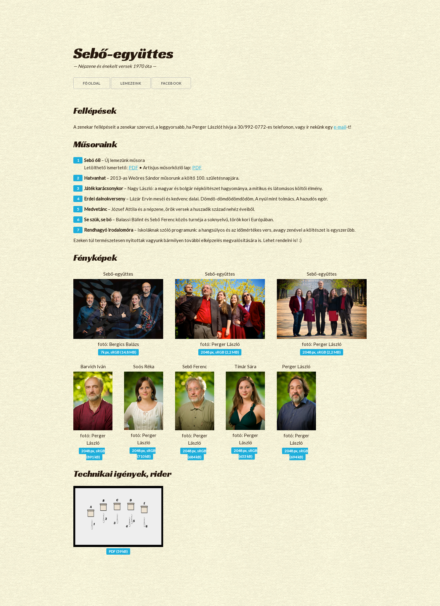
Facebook (171, 83)
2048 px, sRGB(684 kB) (194, 454)
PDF (133, 167)
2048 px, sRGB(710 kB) (144, 453)
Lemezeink (130, 83)
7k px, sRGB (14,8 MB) (118, 352)
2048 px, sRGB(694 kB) (296, 454)
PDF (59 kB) (118, 551)
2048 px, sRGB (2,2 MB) (220, 352)
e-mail (340, 127)
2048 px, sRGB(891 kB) (93, 454)
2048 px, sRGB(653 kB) (245, 453)
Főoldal (92, 83)
